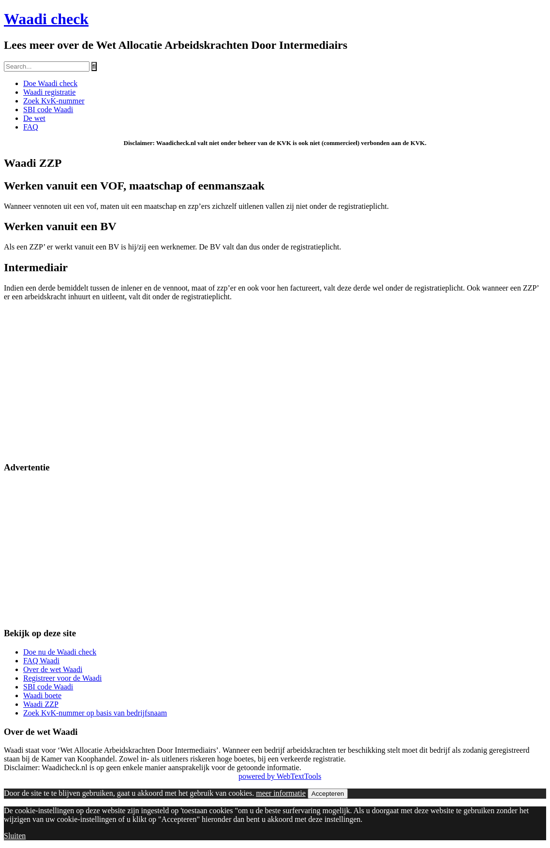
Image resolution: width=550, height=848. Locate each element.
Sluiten (15, 836)
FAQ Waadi (41, 661)
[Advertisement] (275, 385)
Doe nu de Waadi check (59, 652)
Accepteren (328, 793)
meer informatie (281, 793)
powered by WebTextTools (279, 776)
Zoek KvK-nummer (54, 101)
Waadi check (46, 19)
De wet (34, 118)
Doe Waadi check (50, 83)
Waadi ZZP (41, 704)
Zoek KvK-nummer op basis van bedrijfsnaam (95, 713)
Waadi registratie (49, 92)
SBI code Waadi (48, 109)
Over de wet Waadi (52, 669)
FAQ (30, 127)
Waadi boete (42, 695)
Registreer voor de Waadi (62, 678)
